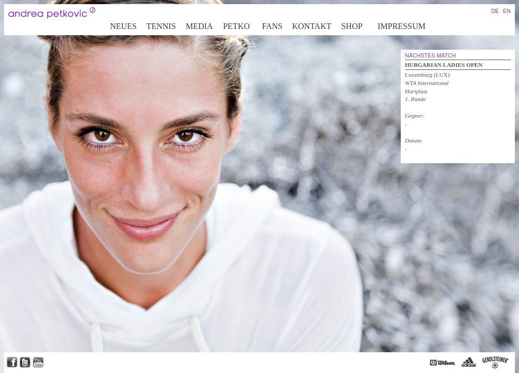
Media (199, 26)
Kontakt (311, 26)
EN (507, 11)
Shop (351, 26)
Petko (236, 26)
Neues (123, 26)
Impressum (401, 26)
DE (495, 11)
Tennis (161, 26)
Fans (272, 26)
